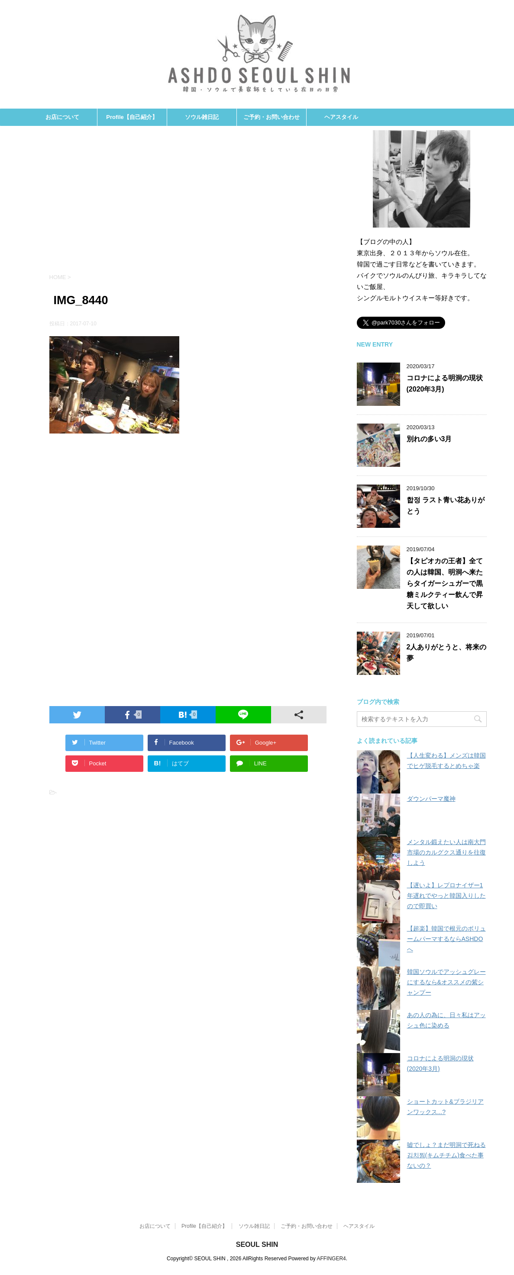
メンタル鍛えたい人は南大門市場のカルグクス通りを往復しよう (446, 852)
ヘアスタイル (341, 117)
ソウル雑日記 (202, 117)
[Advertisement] (188, 203)
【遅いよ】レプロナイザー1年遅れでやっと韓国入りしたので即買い (446, 895)
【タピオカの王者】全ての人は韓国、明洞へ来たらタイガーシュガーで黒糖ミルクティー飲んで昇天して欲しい (445, 583)
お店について (62, 117)
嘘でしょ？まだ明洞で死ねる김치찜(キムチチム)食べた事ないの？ (446, 1155)
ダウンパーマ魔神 (431, 798)
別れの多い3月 (429, 439)
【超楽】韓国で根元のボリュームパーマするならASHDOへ (446, 939)
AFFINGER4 (331, 1259)
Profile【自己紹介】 (131, 117)
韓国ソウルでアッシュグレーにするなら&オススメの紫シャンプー (446, 982)
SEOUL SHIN (257, 1244)
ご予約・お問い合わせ (271, 117)
